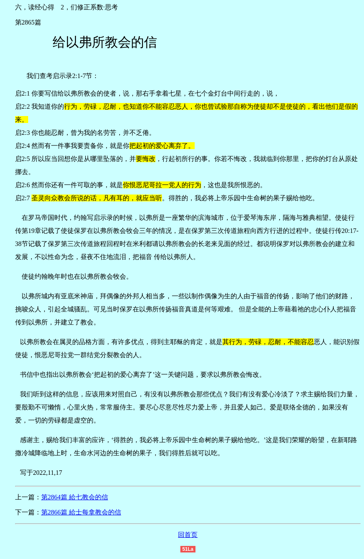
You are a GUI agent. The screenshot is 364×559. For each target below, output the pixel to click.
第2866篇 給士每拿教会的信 (81, 512)
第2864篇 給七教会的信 (74, 497)
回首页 (188, 534)
